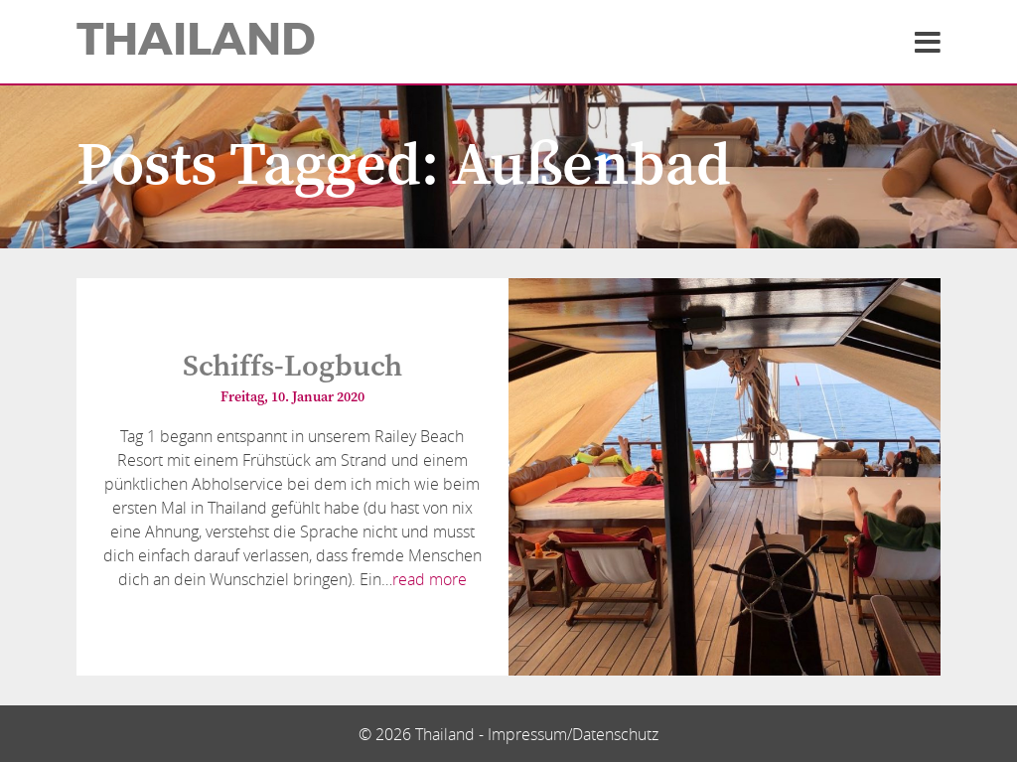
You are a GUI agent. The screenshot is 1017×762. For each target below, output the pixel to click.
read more (429, 579)
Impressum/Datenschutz (573, 734)
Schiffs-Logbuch (292, 366)
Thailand (196, 40)
